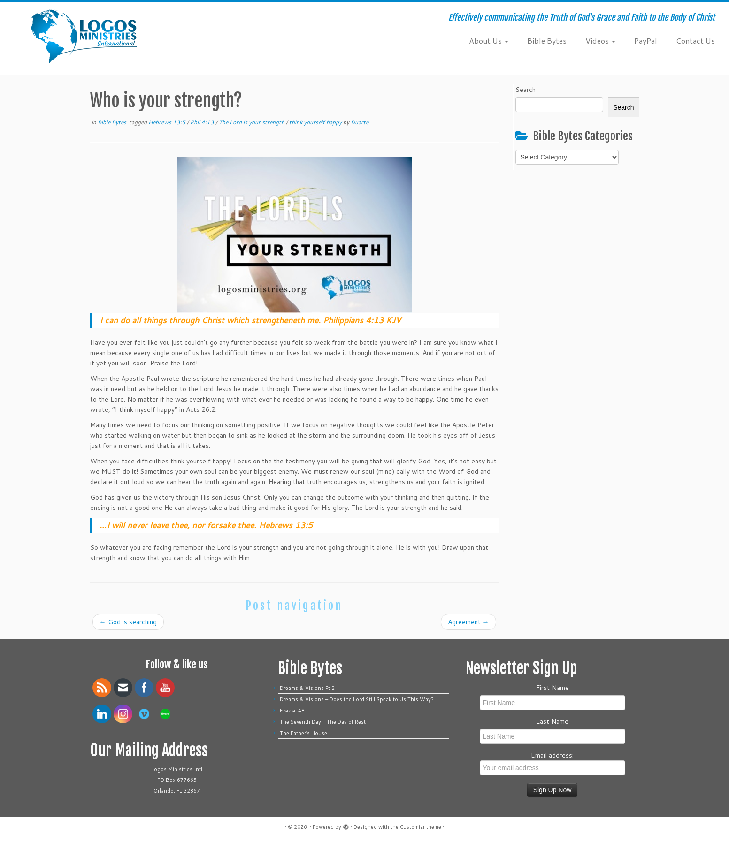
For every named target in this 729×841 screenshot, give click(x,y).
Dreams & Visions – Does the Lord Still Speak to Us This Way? (358, 699)
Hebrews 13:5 (167, 122)
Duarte (359, 122)
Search (525, 89)
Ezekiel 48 (292, 710)
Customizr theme (420, 827)
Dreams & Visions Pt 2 (307, 688)
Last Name (552, 721)
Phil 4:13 (202, 122)
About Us (488, 40)
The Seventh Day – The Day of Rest (323, 722)
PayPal (645, 40)
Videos (600, 40)
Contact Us (695, 40)
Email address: (552, 762)
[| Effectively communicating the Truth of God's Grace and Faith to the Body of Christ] (84, 36)
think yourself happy (316, 122)
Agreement (468, 622)
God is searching (128, 622)
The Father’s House (303, 733)
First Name (552, 687)
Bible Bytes (547, 40)
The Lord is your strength (252, 122)
